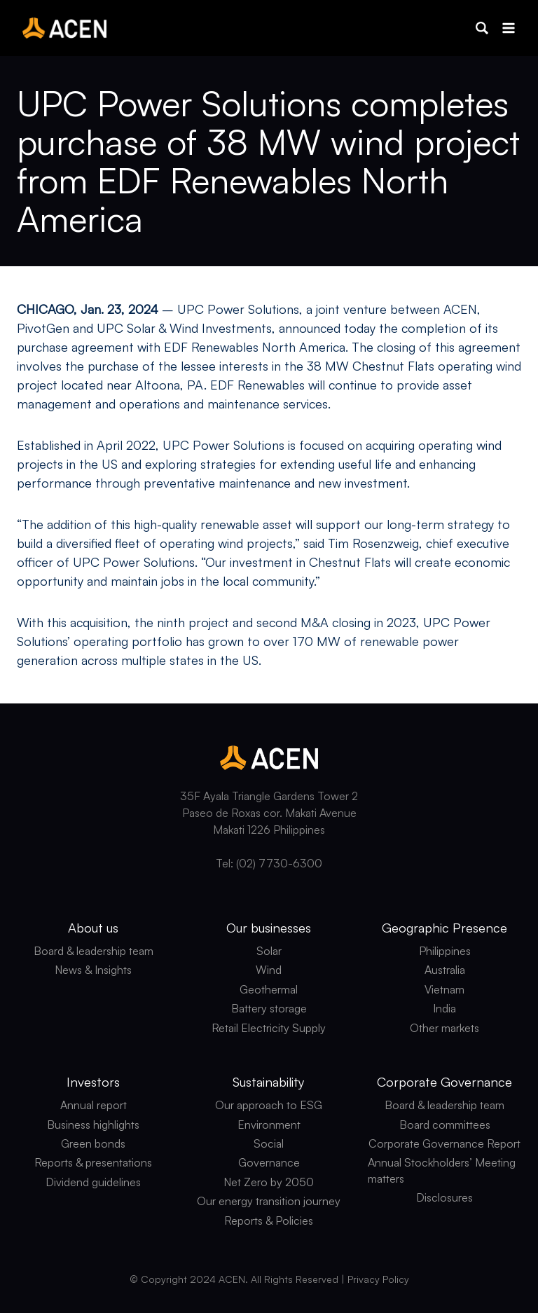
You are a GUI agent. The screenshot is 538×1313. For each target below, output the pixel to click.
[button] (482, 28)
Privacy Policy (378, 1279)
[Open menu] (508, 28)
